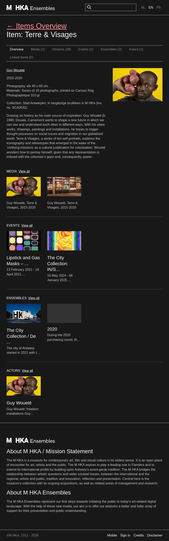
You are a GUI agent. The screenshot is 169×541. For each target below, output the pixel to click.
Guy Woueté (16, 70)
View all (24, 171)
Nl (143, 7)
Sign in (125, 535)
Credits (139, 535)
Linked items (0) (21, 57)
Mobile (112, 535)
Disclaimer (154, 535)
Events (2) (85, 49)
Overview (17, 49)
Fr (159, 7)
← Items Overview (37, 26)
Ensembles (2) (111, 49)
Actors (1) (136, 49)
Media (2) (38, 49)
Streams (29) (61, 49)
